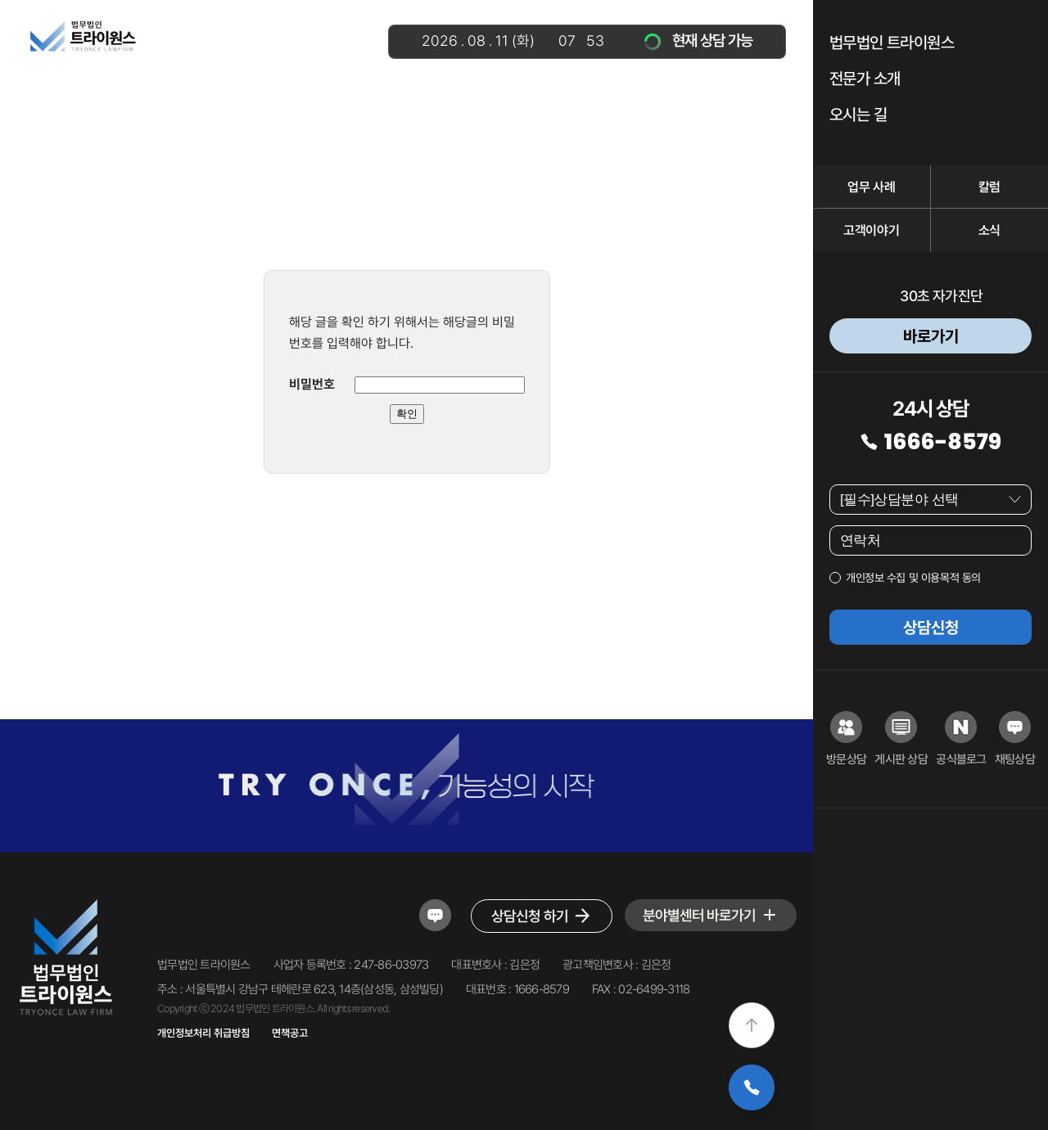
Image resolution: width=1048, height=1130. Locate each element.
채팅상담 (1015, 739)
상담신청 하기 (541, 915)
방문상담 (846, 739)
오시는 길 (858, 114)
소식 (989, 230)
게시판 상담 (901, 739)
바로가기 (931, 336)
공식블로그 (961, 739)
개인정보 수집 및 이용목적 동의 (913, 577)
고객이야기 (871, 230)
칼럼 (989, 187)
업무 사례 (871, 187)
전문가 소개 (864, 78)
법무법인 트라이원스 (891, 42)
